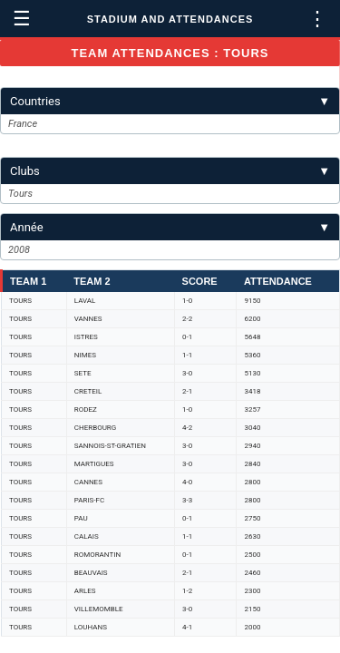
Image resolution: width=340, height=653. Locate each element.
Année (170, 227)
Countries (170, 101)
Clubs (170, 171)
